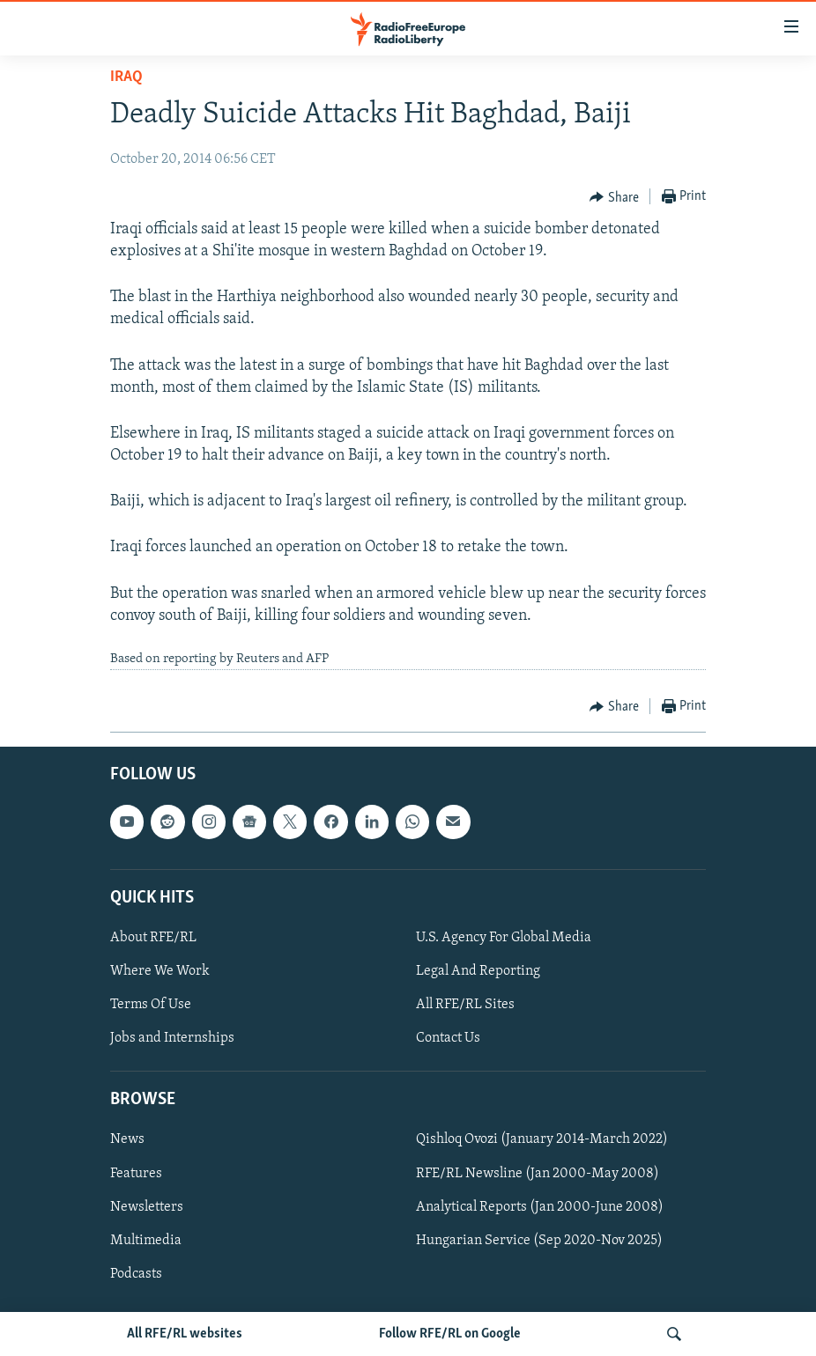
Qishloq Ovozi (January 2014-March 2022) (542, 1139)
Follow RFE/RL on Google (450, 1334)
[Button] (614, 197)
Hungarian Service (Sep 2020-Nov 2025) (539, 1240)
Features (136, 1173)
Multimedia (146, 1240)
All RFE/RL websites (184, 1334)
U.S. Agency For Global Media (503, 938)
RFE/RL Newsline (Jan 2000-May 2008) (537, 1173)
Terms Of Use (150, 1005)
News (127, 1139)
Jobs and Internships (172, 1038)
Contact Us (448, 1038)
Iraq (126, 77)
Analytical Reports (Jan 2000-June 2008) (540, 1206)
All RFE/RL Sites (465, 1005)
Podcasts (136, 1273)
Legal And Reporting (478, 971)
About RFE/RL (153, 938)
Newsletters (146, 1206)
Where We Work (160, 971)
